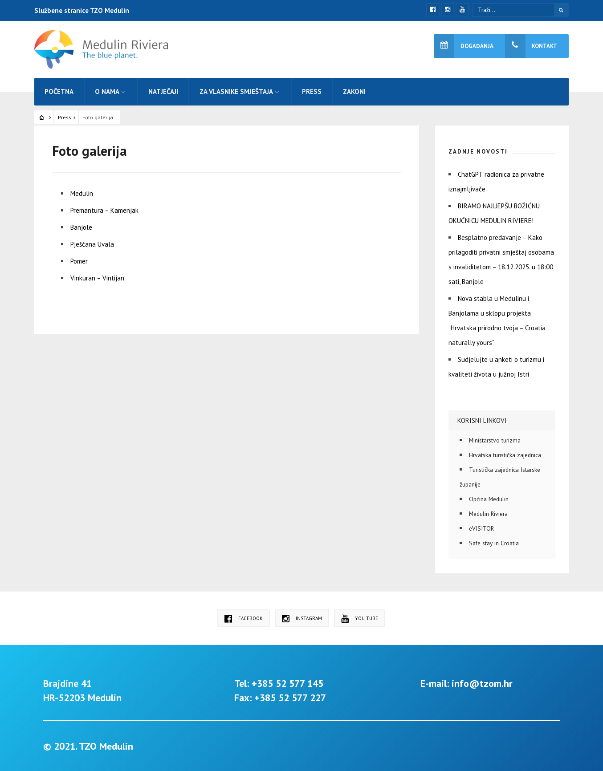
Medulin (81, 193)
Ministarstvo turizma (495, 440)
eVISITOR (481, 528)
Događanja (463, 46)
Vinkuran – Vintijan (97, 278)
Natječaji (163, 91)
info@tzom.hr (482, 683)
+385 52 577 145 (287, 683)
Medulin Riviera (488, 514)
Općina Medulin (489, 499)
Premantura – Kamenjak (104, 210)
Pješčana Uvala (92, 244)
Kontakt (531, 46)
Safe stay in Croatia (494, 543)
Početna (59, 91)
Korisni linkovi (482, 420)
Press (312, 91)
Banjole (81, 227)
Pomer (79, 261)
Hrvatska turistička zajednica (505, 455)
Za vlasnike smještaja (236, 91)
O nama (107, 91)
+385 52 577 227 (290, 697)
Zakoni (354, 91)
